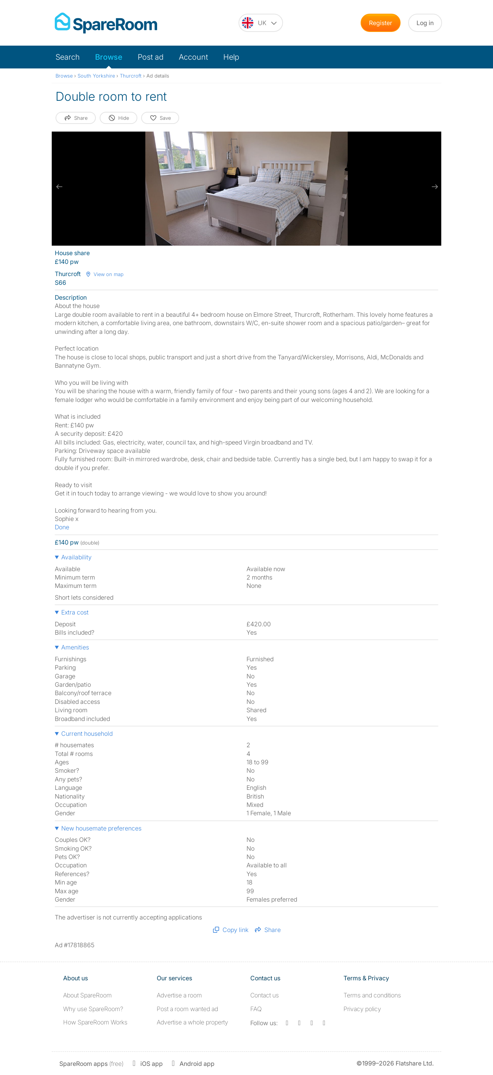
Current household (87, 733)
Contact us (264, 995)
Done (62, 527)
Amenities (75, 647)
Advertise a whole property (192, 1022)
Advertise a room (179, 995)
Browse (108, 57)
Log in (425, 23)
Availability (76, 557)
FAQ (256, 1009)
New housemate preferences (101, 828)
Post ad (151, 57)
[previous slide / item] (59, 186)
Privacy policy (362, 1009)
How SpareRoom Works (95, 1022)
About (87, 995)
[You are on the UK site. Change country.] (261, 23)
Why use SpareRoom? (93, 1009)
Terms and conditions (372, 995)
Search (68, 57)
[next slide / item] (433, 186)
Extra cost (75, 612)
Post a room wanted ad (187, 1009)
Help (231, 57)
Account (193, 57)
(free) (91, 1063)
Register (380, 23)
